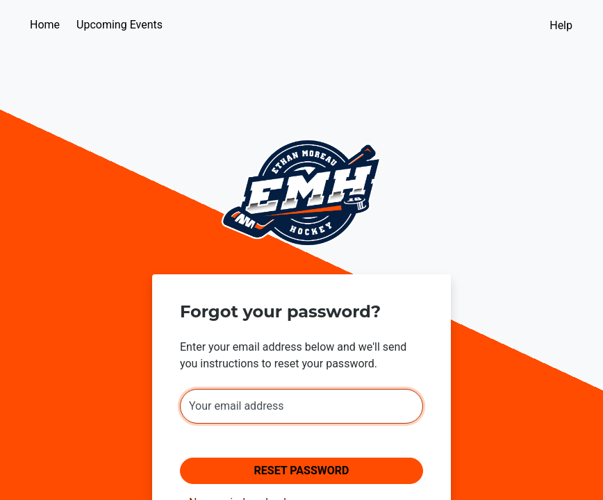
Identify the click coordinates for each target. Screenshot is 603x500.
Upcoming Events (119, 24)
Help (561, 25)
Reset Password (301, 470)
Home (45, 24)
